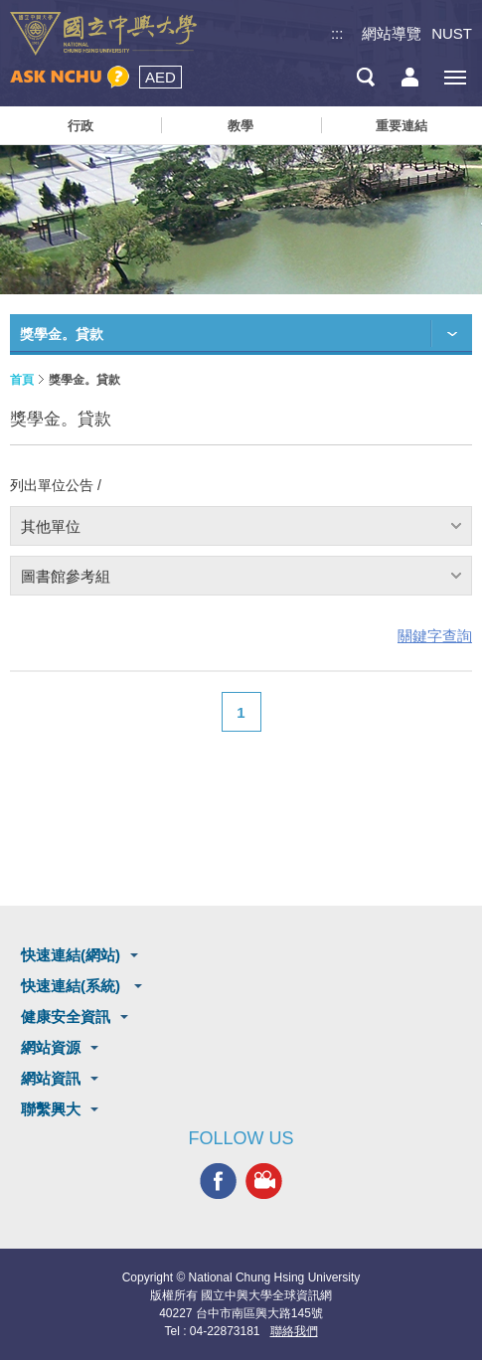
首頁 (22, 380)
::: (337, 33)
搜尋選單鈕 (365, 77)
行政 (80, 125)
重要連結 (401, 125)
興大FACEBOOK (218, 1180)
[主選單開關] (454, 77)
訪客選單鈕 (410, 77)
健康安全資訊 (65, 1016)
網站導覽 (391, 33)
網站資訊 (50, 1078)
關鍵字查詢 (435, 635)
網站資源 (50, 1047)
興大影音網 (263, 1180)
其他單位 (50, 526)
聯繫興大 (50, 1109)
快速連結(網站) (70, 954)
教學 (240, 125)
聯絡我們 (294, 1331)
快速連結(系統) (72, 985)
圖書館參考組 (65, 576)
